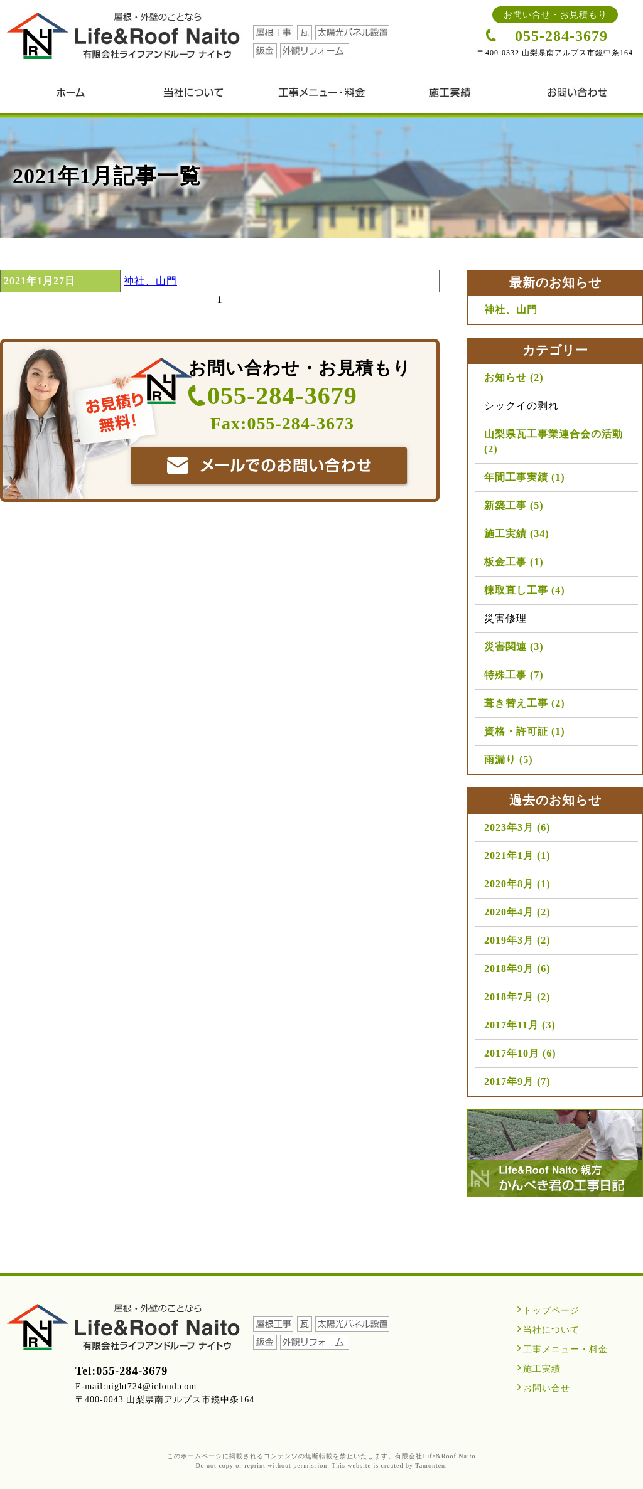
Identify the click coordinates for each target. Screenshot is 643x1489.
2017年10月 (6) (520, 1053)
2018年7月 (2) (517, 996)
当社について (193, 97)
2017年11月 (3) (520, 1025)
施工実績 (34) (516, 533)
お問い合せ (578, 97)
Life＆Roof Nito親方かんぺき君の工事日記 (555, 1153)
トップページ (551, 1310)
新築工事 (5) (514, 505)
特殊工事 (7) (514, 675)
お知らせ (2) (514, 377)
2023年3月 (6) (517, 827)
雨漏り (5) (508, 759)
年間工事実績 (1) (524, 477)
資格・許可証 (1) (524, 731)
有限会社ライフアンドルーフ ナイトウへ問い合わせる (269, 465)
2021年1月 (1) (517, 855)
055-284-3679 (561, 36)
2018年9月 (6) (517, 968)
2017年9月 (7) (517, 1081)
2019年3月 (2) (517, 940)
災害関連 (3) (514, 646)
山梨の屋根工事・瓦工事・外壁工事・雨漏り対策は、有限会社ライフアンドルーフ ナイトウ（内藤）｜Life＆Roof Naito (198, 36)
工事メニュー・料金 (321, 97)
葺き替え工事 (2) (524, 703)
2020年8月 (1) (517, 883)
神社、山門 (150, 280)
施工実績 (450, 97)
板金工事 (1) (514, 562)
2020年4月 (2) (517, 912)
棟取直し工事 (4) (524, 590)
